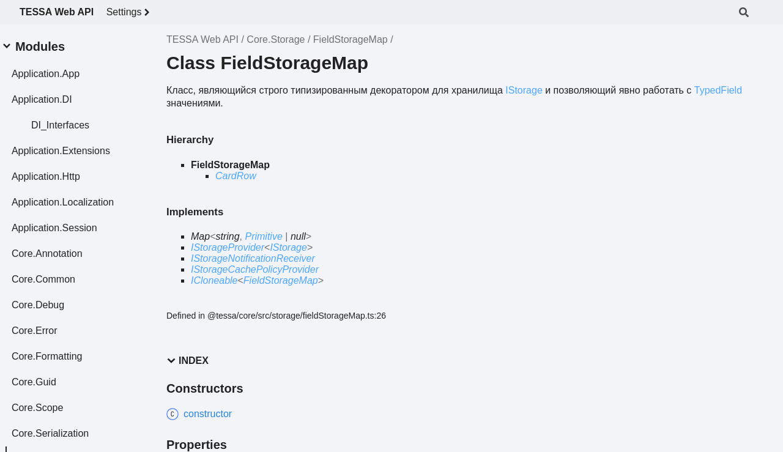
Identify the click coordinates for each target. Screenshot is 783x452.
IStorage (523, 90)
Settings (130, 12)
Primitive (263, 236)
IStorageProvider (227, 247)
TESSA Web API (57, 12)
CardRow (235, 176)
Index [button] (187, 360)
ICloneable (214, 280)
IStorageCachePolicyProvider (255, 269)
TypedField (718, 90)
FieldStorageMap (350, 39)
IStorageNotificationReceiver (253, 258)
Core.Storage (276, 39)
